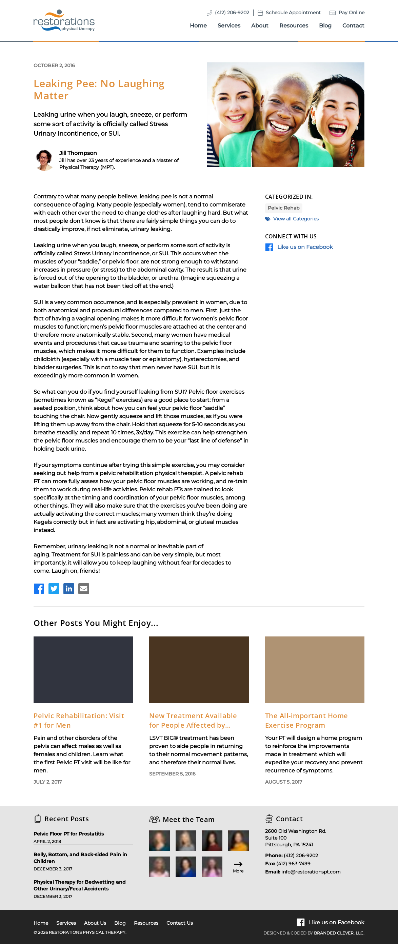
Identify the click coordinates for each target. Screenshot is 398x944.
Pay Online (351, 12)
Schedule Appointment (293, 12)
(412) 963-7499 (293, 864)
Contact (353, 25)
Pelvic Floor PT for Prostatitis (69, 834)
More (238, 866)
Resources (293, 25)
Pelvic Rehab (284, 208)
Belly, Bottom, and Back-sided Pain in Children (80, 857)
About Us (95, 923)
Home (198, 25)
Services (229, 25)
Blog (325, 25)
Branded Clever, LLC (338, 933)
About (259, 25)
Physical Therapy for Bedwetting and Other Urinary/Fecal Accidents (80, 885)
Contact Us (179, 923)
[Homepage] (64, 20)
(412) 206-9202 (232, 12)
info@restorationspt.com (311, 872)
